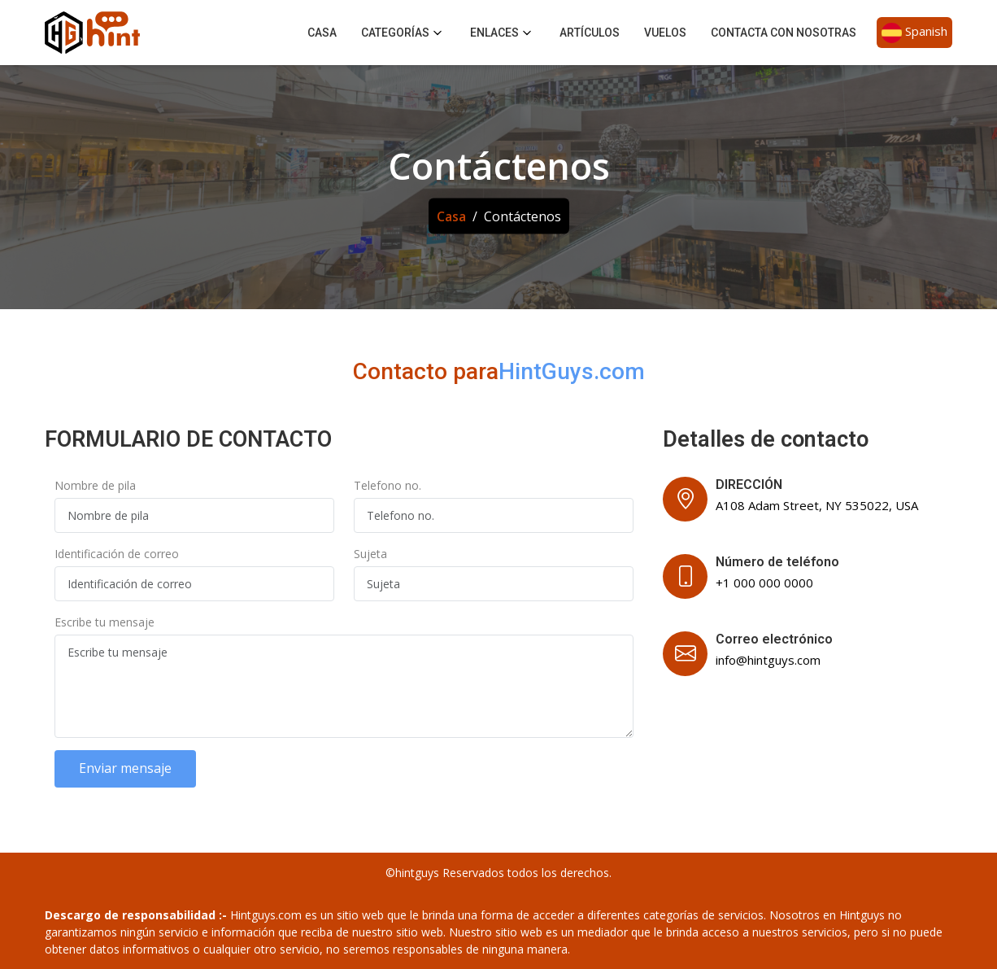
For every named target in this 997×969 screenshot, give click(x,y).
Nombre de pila (95, 485)
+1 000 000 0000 (764, 582)
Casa (322, 32)
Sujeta (370, 553)
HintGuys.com (571, 371)
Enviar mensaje (125, 768)
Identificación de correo (116, 553)
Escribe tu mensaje (104, 622)
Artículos (589, 32)
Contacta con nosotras (783, 32)
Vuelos (665, 32)
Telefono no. (387, 485)
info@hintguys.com (768, 660)
